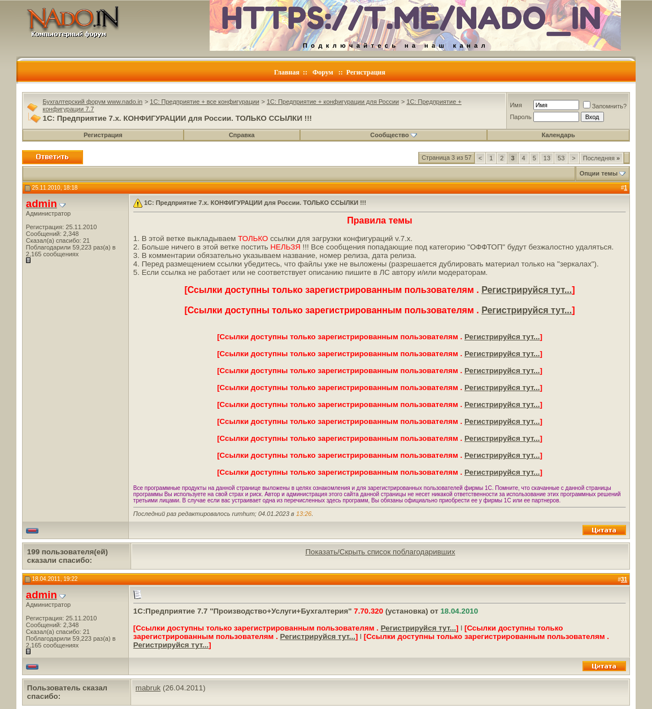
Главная (286, 72)
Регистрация (365, 72)
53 (561, 158)
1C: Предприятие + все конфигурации (204, 101)
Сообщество (393, 135)
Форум (322, 72)
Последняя (601, 158)
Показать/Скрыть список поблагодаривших (380, 552)
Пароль (520, 116)
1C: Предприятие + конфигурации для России (333, 101)
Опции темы (599, 173)
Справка (242, 135)
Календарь (558, 135)
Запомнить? (605, 106)
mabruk (148, 688)
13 (547, 158)
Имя (515, 105)
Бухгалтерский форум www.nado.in (93, 101)
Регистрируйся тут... (526, 290)
